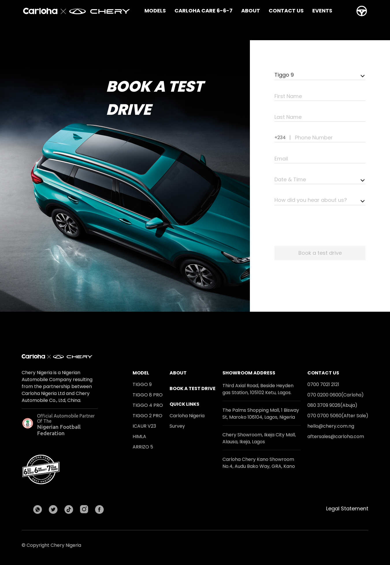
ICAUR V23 (144, 426)
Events (322, 10)
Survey (177, 426)
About (250, 10)
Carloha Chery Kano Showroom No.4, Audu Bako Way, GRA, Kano (258, 463)
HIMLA (139, 436)
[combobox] (319, 75)
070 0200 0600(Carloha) (335, 395)
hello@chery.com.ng (330, 426)
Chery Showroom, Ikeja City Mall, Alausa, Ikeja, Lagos (259, 438)
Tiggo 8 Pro (148, 395)
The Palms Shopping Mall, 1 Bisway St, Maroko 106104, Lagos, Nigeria (260, 413)
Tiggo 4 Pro (148, 405)
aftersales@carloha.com (335, 436)
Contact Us (286, 10)
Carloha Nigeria (187, 415)
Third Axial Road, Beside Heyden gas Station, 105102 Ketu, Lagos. (258, 389)
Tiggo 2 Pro (147, 415)
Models (155, 10)
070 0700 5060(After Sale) (337, 415)
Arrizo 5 (143, 447)
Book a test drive (193, 388)
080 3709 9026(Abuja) (332, 405)
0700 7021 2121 (323, 384)
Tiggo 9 (142, 384)
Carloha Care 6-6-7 (203, 10)
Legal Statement (347, 508)
